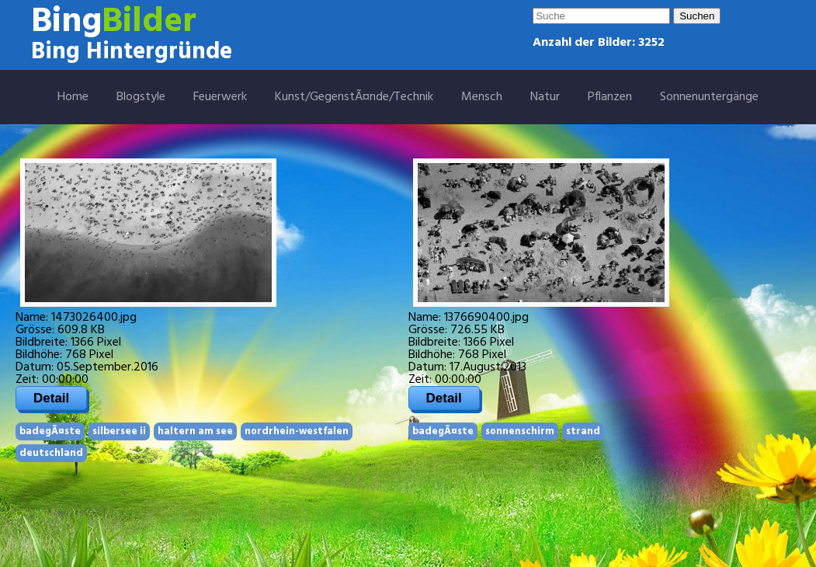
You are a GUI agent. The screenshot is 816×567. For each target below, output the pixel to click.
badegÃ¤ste (50, 431)
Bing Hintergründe (131, 52)
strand (583, 431)
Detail (51, 398)
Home (73, 97)
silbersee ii (119, 431)
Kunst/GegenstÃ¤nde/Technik (354, 97)
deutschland (51, 453)
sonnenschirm (519, 431)
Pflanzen (610, 97)
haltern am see (195, 431)
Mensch (481, 97)
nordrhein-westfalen (297, 431)
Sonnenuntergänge (709, 97)
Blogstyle (140, 97)
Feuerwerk (220, 97)
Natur (545, 97)
